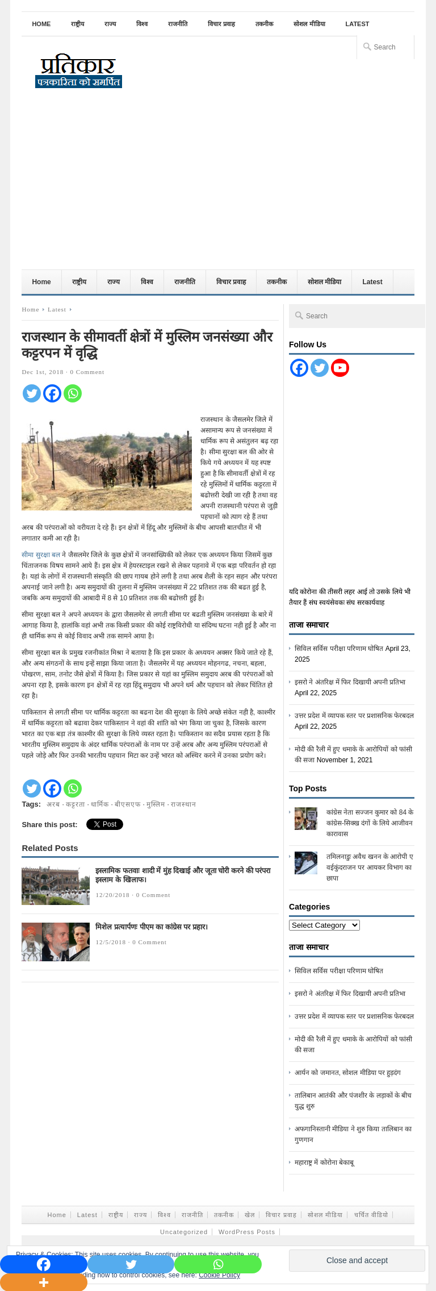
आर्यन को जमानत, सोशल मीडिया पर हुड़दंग (348, 1073)
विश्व (142, 23)
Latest (358, 23)
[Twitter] (32, 393)
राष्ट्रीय (77, 23)
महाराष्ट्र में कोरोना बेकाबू (324, 1163)
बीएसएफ (128, 804)
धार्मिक (100, 804)
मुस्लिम (155, 804)
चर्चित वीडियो (371, 1214)
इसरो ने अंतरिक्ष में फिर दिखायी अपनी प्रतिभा (350, 682)
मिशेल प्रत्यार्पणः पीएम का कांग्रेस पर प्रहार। (151, 927)
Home (41, 23)
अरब (53, 804)
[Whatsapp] (73, 393)
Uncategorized (184, 1231)
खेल (250, 1214)
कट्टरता (75, 804)
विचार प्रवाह (221, 23)
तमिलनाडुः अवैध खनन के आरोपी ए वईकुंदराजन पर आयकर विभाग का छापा (369, 867)
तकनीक (264, 23)
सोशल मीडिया (309, 23)
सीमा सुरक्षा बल (41, 555)
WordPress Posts (247, 1231)
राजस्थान (183, 804)
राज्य (110, 23)
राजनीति (177, 23)
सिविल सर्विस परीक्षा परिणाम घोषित (339, 649)
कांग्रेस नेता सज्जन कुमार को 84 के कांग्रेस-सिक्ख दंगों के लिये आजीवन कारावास (369, 823)
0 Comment (87, 371)
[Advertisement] (218, 184)
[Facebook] (52, 393)
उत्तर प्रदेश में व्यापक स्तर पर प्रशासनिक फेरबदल (354, 716)
